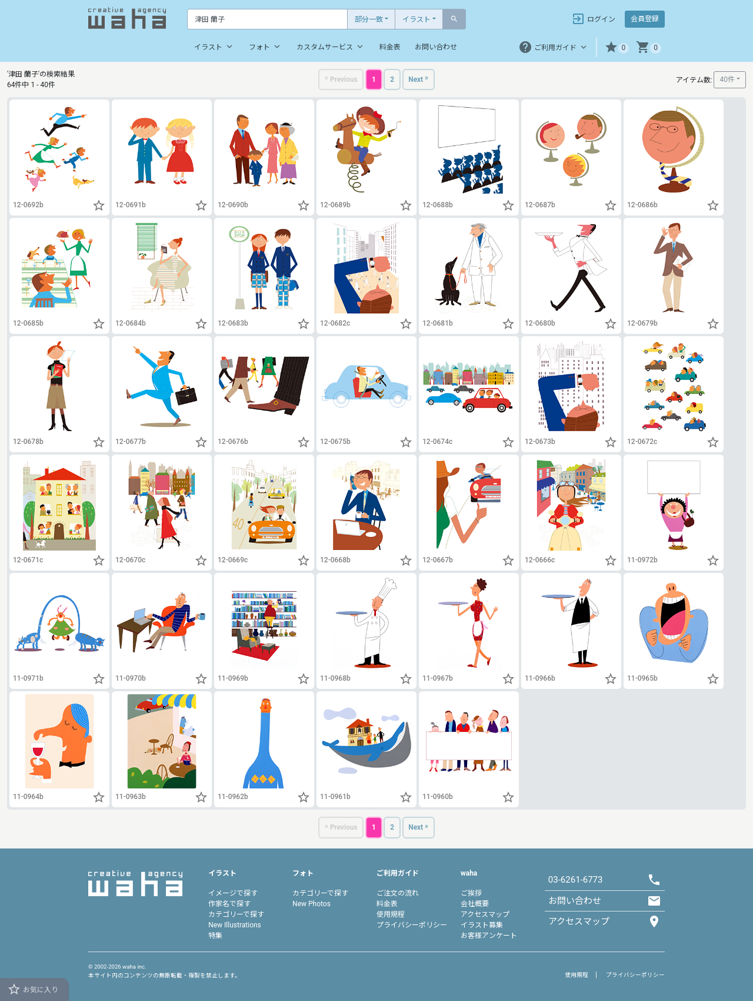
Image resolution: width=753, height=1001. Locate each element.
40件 (727, 80)
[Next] (421, 80)
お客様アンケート (489, 936)
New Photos (311, 904)
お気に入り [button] (32, 989)
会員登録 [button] (645, 19)
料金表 (390, 47)
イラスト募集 (482, 925)
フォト (265, 46)
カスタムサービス (330, 46)
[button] (617, 47)
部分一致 (369, 19)
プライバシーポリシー (411, 925)
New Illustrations (234, 925)
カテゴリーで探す (236, 914)
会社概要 (475, 904)
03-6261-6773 (575, 879)
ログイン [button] (593, 19)
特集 (215, 936)
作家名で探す (229, 904)
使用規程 (390, 914)
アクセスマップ (485, 914)
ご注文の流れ (397, 893)
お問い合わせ (436, 47)
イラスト (416, 19)
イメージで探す (233, 893)
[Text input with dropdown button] (267, 19)
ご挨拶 (471, 893)
